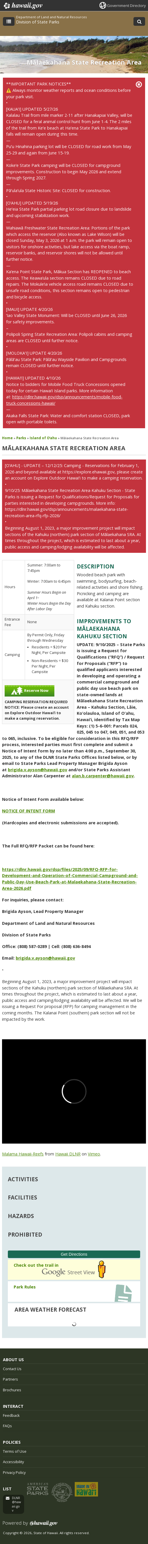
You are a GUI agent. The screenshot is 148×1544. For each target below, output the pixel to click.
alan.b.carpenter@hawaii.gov (103, 776)
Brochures (12, 1389)
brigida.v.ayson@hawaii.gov (37, 769)
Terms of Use (14, 1451)
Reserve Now (29, 691)
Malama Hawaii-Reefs (23, 1154)
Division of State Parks (37, 22)
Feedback (11, 1415)
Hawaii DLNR (68, 1154)
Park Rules (25, 1287)
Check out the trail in (34, 1265)
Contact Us (12, 1368)
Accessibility (13, 1461)
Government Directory (126, 5)
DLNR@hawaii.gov (16, 1504)
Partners (10, 1379)
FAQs (7, 1425)
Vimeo (94, 1154)
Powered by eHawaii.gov (30, 1525)
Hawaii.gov (22, 5)
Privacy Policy (14, 1472)
